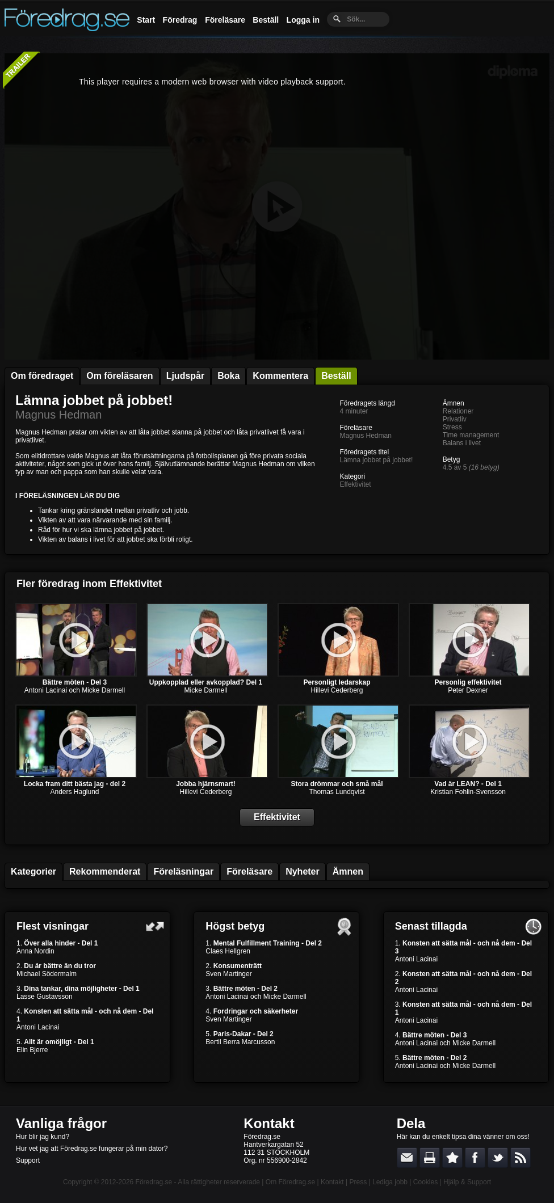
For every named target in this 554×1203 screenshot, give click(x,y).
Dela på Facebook (475, 1157)
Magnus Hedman (58, 414)
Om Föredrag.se (290, 1182)
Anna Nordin (35, 951)
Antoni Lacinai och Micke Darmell (74, 690)
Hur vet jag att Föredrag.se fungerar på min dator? (91, 1149)
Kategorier (33, 871)
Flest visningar (52, 926)
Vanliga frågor (61, 1123)
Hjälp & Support (467, 1182)
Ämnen (348, 871)
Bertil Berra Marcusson (240, 1042)
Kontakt (269, 1123)
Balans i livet (462, 443)
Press (358, 1182)
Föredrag (180, 19)
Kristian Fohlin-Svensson (468, 792)
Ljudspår (185, 376)
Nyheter (303, 871)
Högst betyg (235, 926)
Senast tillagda (431, 926)
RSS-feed (520, 1157)
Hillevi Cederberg (336, 690)
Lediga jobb (390, 1182)
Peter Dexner (468, 690)
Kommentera (280, 376)
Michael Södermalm (46, 974)
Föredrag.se (154, 1182)
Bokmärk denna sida (452, 1157)
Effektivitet (355, 484)
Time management (471, 435)
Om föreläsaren (119, 376)
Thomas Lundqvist (336, 792)
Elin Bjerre (32, 1050)
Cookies (425, 1182)
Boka (228, 376)
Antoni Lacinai (37, 1027)
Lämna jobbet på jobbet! (94, 400)
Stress (452, 427)
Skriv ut (429, 1157)
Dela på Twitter (498, 1157)
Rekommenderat (104, 871)
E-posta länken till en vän (407, 1157)
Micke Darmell (205, 690)
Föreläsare (225, 19)
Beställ (266, 19)
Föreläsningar (183, 871)
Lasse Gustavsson (44, 997)
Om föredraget (42, 376)
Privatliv (455, 419)
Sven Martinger (228, 974)
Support (28, 1160)
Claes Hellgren (227, 951)
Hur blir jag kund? (42, 1137)
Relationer (458, 411)
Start (146, 19)
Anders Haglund (74, 792)
